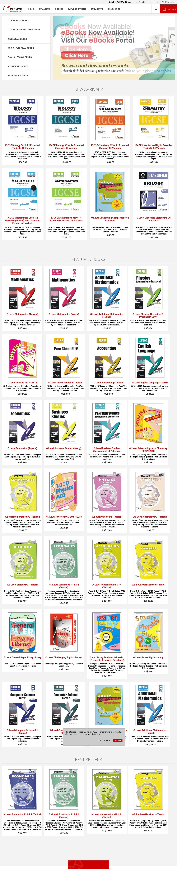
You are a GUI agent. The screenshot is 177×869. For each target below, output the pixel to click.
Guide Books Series (18, 75)
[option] (114, 48)
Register (142, 2)
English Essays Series (20, 57)
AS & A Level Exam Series (21, 48)
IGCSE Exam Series (17, 39)
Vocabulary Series (18, 66)
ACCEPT (118, 740)
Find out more (104, 740)
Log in (155, 2)
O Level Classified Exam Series (24, 29)
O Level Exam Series (18, 20)
